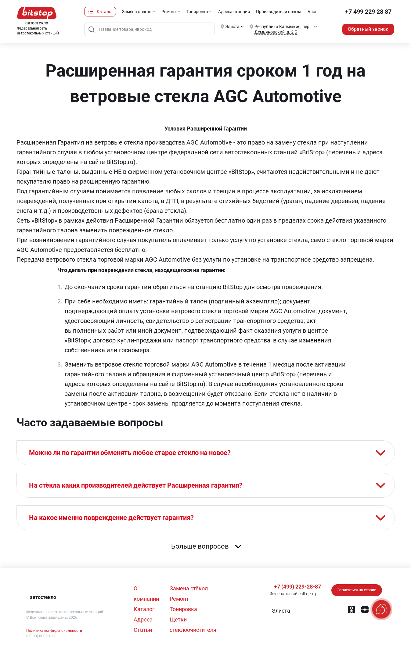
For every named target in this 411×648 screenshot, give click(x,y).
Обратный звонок (368, 29)
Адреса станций (234, 11)
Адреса (143, 619)
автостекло (43, 597)
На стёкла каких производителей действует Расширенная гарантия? (136, 485)
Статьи (143, 630)
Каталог (105, 11)
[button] (280, 611)
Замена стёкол (136, 11)
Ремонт (168, 11)
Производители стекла (278, 11)
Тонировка (197, 11)
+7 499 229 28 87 (368, 11)
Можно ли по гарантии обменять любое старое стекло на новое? (130, 452)
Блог (312, 11)
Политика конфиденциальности (54, 630)
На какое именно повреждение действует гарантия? (111, 517)
